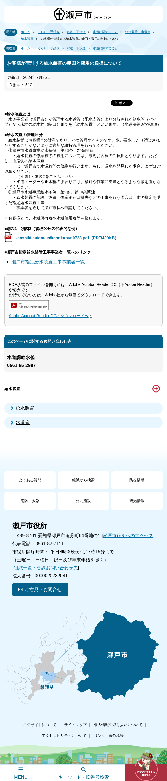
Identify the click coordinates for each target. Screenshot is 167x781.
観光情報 (136, 501)
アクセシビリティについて (64, 735)
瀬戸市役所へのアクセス (128, 535)
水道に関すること (105, 32)
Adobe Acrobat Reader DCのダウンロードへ (51, 315)
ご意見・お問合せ (43, 589)
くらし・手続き (49, 32)
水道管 (23, 422)
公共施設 (83, 501)
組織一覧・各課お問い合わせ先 (46, 567)
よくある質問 (30, 480)
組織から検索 (83, 480)
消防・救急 (30, 501)
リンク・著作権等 (109, 735)
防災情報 (136, 480)
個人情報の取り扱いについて (118, 725)
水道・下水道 (76, 32)
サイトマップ (75, 725)
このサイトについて (40, 725)
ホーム (25, 32)
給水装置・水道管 (137, 32)
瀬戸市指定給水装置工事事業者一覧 (48, 261)
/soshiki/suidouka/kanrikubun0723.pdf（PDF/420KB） (67, 238)
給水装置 (27, 38)
